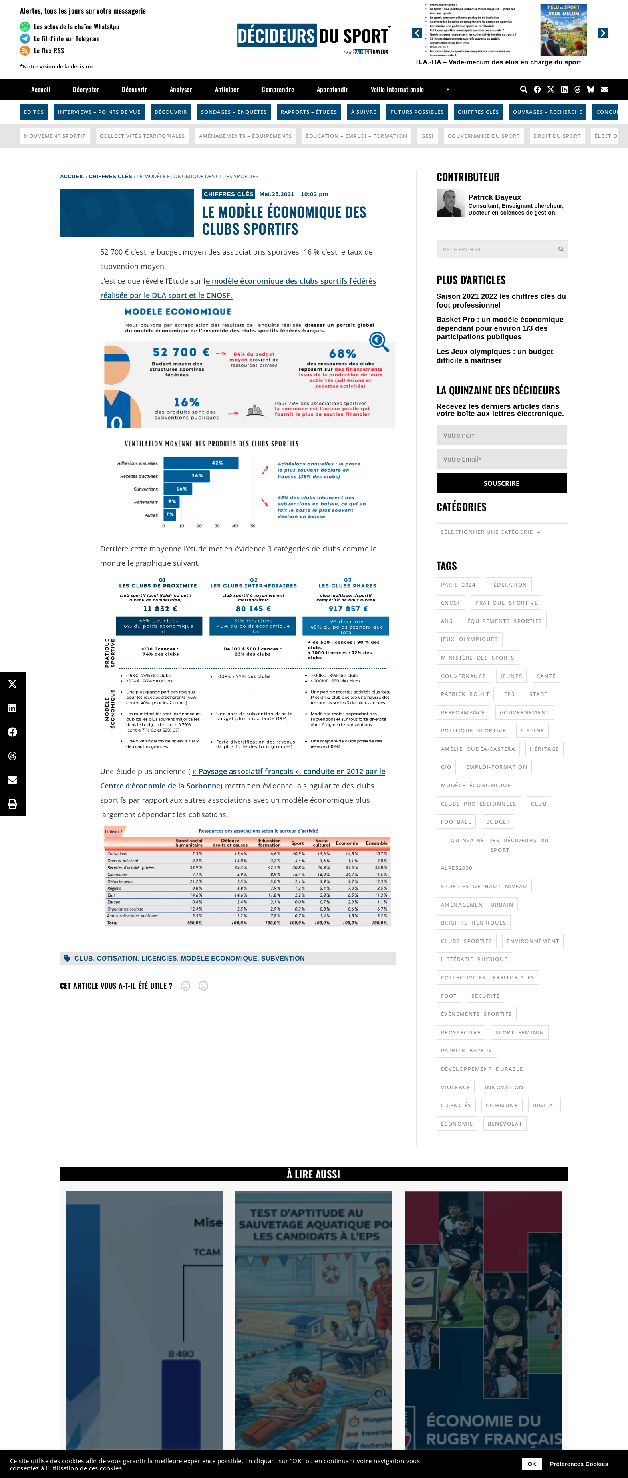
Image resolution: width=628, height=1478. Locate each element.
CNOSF (451, 602)
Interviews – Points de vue (99, 111)
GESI (427, 135)
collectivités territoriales (488, 977)
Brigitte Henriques (474, 922)
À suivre (363, 111)
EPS (509, 694)
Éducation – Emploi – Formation (356, 135)
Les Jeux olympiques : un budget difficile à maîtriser (495, 356)
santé (546, 676)
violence (456, 1087)
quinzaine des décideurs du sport (500, 845)
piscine (532, 730)
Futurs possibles (417, 111)
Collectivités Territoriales (142, 135)
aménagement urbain (477, 904)
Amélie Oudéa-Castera (478, 748)
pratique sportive (506, 602)
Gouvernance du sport (484, 135)
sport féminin (520, 1032)
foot (449, 995)
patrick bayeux (467, 1050)
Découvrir (134, 89)
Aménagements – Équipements (245, 135)
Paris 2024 (458, 584)
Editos (34, 111)
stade (538, 694)
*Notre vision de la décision (56, 66)
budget (498, 821)
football (456, 821)
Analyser (181, 89)
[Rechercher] (561, 249)
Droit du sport (557, 135)
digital (544, 1105)
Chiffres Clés (478, 111)
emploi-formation (497, 766)
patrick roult (465, 694)
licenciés (159, 958)
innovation (504, 1087)
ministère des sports (478, 657)
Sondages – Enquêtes (234, 111)
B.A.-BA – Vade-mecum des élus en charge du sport (499, 62)
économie (457, 1123)
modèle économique (219, 958)
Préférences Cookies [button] (579, 1464)
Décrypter (86, 89)
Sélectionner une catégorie (491, 532)
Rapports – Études (309, 111)
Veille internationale (397, 89)
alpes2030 (457, 867)
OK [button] (532, 1464)
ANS (447, 621)
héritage (544, 748)
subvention (283, 958)
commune (502, 1105)
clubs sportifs (466, 941)
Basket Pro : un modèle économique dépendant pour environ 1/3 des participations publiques (500, 328)
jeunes (512, 676)
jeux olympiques (469, 639)
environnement (533, 941)
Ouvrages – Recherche (547, 111)
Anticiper (227, 89)
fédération (508, 584)
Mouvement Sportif (55, 135)
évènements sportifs (476, 1014)
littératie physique (474, 959)
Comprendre (278, 89)
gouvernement (525, 712)
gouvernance (463, 676)
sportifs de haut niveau (484, 886)
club (83, 958)
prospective (461, 1032)
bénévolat (505, 1123)
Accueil (40, 89)
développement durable (482, 1068)
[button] (417, 33)
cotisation (117, 958)
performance (463, 712)
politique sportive (473, 730)
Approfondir (332, 89)
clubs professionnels (479, 803)
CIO (446, 766)
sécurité (485, 995)
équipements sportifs (504, 621)
